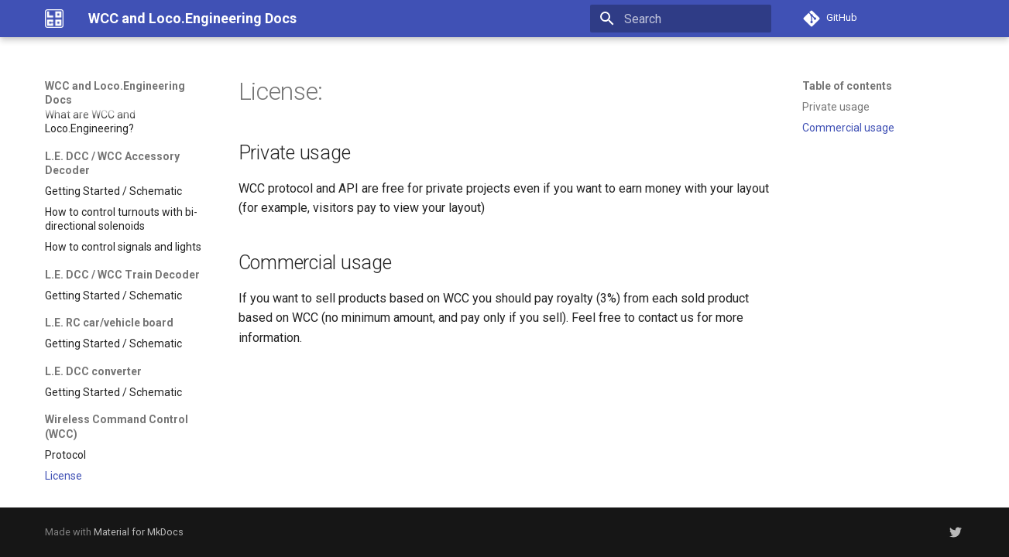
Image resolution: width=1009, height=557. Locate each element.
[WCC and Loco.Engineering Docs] (54, 18)
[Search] (680, 18)
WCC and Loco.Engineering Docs (115, 93)
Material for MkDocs (139, 532)
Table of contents (847, 86)
